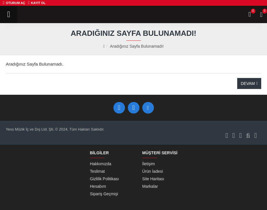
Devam (248, 83)
